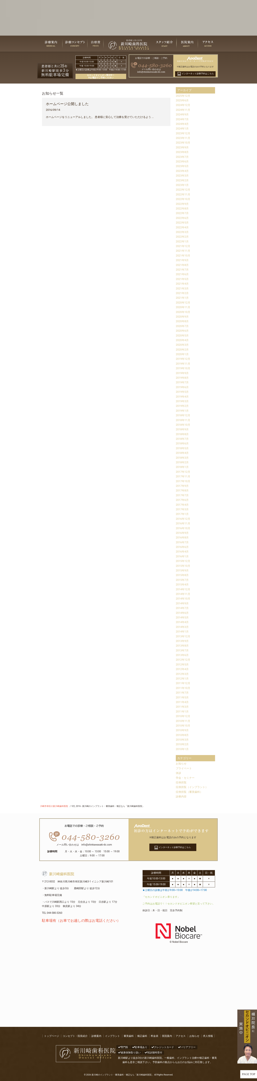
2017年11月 (183, 476)
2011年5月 (183, 697)
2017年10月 (183, 481)
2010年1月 (183, 749)
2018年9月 (183, 429)
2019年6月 (183, 387)
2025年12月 (183, 95)
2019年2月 (183, 406)
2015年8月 (183, 575)
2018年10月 (183, 424)
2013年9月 (183, 641)
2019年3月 (183, 401)
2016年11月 (183, 523)
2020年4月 (183, 340)
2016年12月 (183, 518)
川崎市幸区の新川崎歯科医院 (54, 806)
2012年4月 (183, 669)
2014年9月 (183, 603)
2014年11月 (183, 594)
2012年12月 (183, 659)
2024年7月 (183, 119)
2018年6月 (183, 443)
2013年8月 (183, 645)
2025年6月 (183, 100)
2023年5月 (183, 166)
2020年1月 (183, 354)
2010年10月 (183, 725)
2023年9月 (183, 147)
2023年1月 (183, 185)
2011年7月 (183, 692)
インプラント (112, 1036)
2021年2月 (183, 293)
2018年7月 (183, 438)
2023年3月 (183, 175)
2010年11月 (183, 721)
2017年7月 (183, 495)
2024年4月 (183, 124)
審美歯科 (129, 1036)
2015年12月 (183, 561)
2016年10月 (183, 528)
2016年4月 (183, 551)
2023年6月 (183, 161)
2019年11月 (183, 363)
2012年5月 (183, 664)
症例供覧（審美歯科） (190, 792)
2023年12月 (183, 133)
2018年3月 (183, 457)
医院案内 (167, 1036)
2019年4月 (183, 396)
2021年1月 (183, 297)
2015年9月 (183, 570)
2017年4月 (183, 504)
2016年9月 (183, 533)
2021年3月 (183, 288)
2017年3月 (183, 509)
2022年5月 (183, 222)
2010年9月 (183, 730)
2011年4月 (183, 702)
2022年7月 (183, 213)
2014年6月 (183, 613)
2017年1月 (183, 514)
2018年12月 (183, 415)
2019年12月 (183, 359)
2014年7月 (183, 608)
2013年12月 (183, 636)
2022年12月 (183, 189)
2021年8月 (183, 265)
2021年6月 (183, 274)
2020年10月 (183, 312)
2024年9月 (183, 114)
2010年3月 (183, 739)
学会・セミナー (186, 777)
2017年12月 (183, 471)
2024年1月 (183, 128)
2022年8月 (183, 208)
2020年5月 (183, 335)
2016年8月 (183, 537)
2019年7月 (183, 382)
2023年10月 (183, 142)
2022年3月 (183, 232)
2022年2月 (183, 236)
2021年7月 (183, 269)
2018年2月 (183, 462)
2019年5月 (183, 391)
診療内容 (181, 796)
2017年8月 (183, 490)
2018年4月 (183, 453)
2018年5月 (183, 448)
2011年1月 (183, 711)
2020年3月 (183, 344)
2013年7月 (183, 650)
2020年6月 (183, 330)
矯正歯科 (142, 1036)
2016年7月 (183, 542)
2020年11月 (183, 307)
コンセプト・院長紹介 (75, 1036)
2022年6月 (183, 218)
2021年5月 (183, 279)
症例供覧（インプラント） (193, 787)
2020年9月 (183, 316)
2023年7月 (183, 157)
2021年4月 (183, 283)
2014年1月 (183, 631)
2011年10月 (183, 688)
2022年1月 (183, 241)
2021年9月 (183, 260)
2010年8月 (183, 735)
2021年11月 (183, 250)
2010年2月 (183, 744)
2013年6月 (183, 655)
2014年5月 (183, 617)
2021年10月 (183, 255)
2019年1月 (183, 410)
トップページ (51, 1036)
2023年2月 (183, 180)
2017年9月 (183, 486)
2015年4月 (183, 584)
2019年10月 (183, 368)
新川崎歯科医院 (58, 874)
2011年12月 (183, 683)
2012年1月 (183, 678)
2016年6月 (183, 547)
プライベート (184, 768)
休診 (179, 773)
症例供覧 (181, 782)
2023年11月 (183, 138)
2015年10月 (183, 565)
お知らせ (181, 763)
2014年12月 (183, 589)
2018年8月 (183, 434)
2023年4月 (183, 171)
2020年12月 (183, 302)
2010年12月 (183, 716)
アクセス (181, 1036)
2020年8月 (183, 321)
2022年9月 (183, 204)
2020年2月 (183, 349)
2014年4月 (183, 622)
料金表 (154, 1036)
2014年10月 (183, 598)
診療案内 (96, 1036)
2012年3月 (183, 674)
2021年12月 (183, 246)
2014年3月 (183, 627)
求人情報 (208, 1036)
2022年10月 (183, 199)
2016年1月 (183, 556)
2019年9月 (183, 373)
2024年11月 (183, 110)
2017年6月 (183, 500)
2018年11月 (183, 420)
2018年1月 (183, 467)
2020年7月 (183, 326)
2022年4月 (183, 227)
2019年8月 (183, 377)
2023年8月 (183, 152)
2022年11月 (183, 194)
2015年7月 (183, 580)
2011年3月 (183, 706)
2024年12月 (183, 105)
